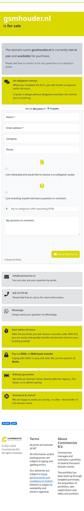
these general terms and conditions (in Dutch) (41, 478)
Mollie (15, 361)
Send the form (65, 254)
